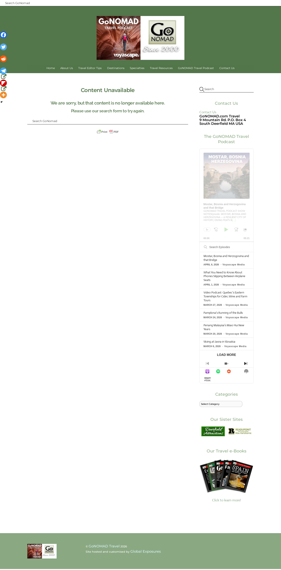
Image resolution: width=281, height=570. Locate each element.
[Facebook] (4, 37)
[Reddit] (4, 61)
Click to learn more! (226, 481)
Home (50, 69)
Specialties (137, 69)
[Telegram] (4, 73)
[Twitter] (4, 49)
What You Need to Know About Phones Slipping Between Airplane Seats (224, 277)
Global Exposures (145, 552)
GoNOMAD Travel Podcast (196, 69)
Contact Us (227, 69)
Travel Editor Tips (90, 69)
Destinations (115, 69)
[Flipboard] (4, 86)
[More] (3, 94)
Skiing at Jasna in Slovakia (219, 342)
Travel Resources (161, 69)
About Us (66, 69)
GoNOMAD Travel (104, 547)
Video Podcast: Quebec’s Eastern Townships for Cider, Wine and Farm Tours (225, 297)
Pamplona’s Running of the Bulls (223, 314)
